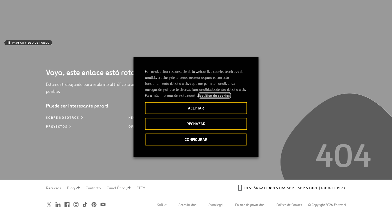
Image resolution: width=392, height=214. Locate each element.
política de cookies (215, 96)
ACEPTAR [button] (196, 108)
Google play (333, 188)
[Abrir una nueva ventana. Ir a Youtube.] (103, 205)
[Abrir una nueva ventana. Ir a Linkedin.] (58, 205)
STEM (141, 188)
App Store (308, 188)
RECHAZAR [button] (196, 123)
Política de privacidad (249, 205)
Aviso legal (215, 205)
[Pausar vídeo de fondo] (28, 42)
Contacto (93, 188)
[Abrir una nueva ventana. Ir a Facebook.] (67, 205)
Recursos (53, 188)
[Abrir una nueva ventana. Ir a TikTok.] (85, 205)
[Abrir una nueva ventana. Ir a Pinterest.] (94, 205)
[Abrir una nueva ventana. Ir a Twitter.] (49, 205)
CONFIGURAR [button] (196, 139)
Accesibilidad (187, 205)
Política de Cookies (289, 205)
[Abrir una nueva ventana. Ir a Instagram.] (76, 205)
